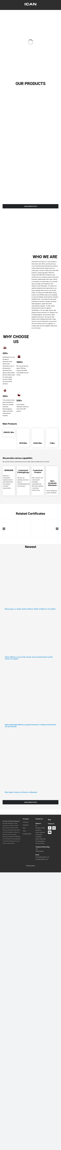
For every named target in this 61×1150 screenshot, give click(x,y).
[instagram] (54, 828)
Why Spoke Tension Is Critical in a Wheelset (21, 792)
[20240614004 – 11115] (52, 467)
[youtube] (49, 832)
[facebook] (49, 828)
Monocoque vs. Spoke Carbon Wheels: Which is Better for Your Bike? (30, 609)
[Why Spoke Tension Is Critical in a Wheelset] (30, 761)
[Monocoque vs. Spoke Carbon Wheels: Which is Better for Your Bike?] (30, 577)
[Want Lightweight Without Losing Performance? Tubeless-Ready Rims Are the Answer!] (30, 693)
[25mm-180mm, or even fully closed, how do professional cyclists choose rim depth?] (30, 634)
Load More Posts (30, 206)
